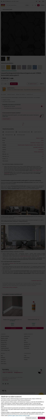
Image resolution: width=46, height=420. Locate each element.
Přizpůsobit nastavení (31, 417)
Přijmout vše (41, 417)
